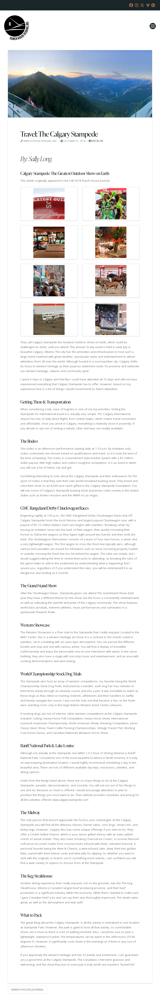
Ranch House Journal (27, 989)
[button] (153, 26)
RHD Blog (96, 140)
